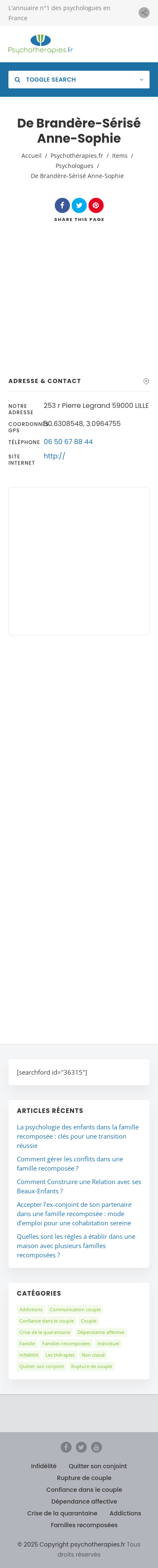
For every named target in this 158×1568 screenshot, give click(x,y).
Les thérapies (60, 1355)
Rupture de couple (91, 1366)
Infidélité (28, 1355)
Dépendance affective (101, 1332)
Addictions (31, 1309)
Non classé (93, 1355)
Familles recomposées (66, 1343)
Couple (88, 1321)
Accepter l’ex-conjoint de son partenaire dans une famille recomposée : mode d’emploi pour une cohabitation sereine (74, 1213)
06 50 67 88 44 (68, 442)
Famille (27, 1343)
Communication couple (75, 1309)
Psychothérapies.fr (77, 156)
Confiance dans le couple (46, 1321)
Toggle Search (45, 79)
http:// (54, 456)
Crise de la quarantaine (44, 1332)
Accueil (31, 156)
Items (120, 156)
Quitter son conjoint (41, 1366)
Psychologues (75, 166)
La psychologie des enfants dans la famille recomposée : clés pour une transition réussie (78, 1136)
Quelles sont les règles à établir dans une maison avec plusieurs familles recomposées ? (76, 1245)
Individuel (108, 1343)
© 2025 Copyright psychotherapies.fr (71, 1544)
